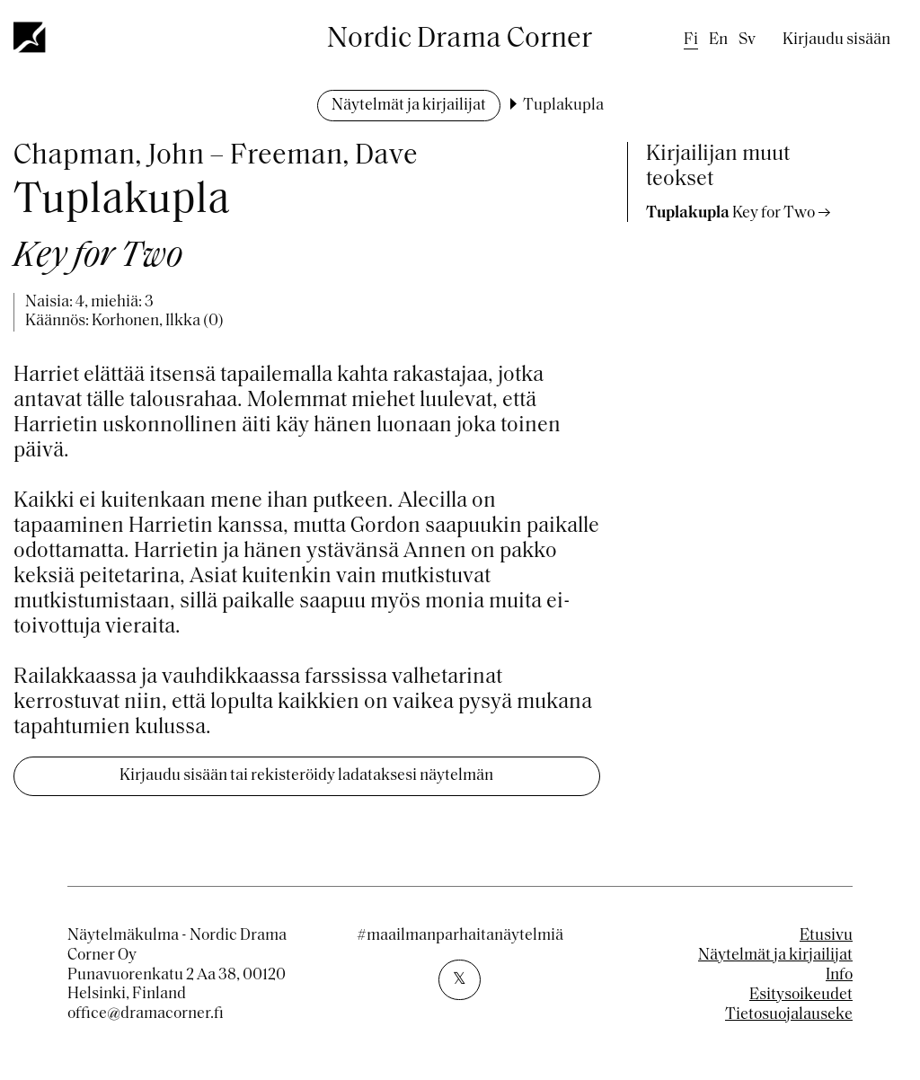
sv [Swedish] (747, 40)
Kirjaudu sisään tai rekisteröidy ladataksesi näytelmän (306, 775)
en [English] (718, 40)
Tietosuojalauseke (789, 1014)
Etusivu (826, 935)
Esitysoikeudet (801, 995)
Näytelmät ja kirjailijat (409, 105)
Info (839, 975)
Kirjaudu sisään (836, 40)
